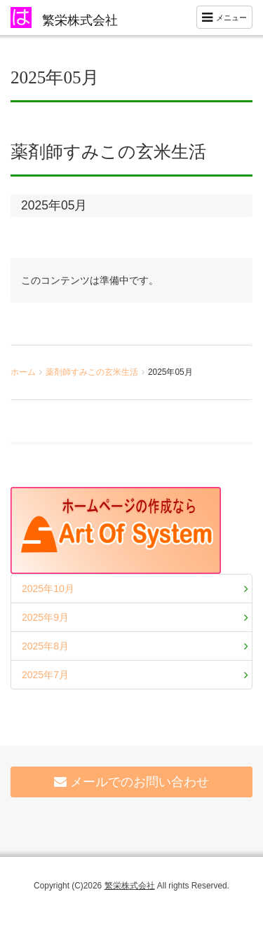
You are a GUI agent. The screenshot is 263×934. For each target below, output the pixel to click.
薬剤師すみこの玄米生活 (92, 372)
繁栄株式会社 (80, 20)
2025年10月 (48, 588)
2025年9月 (45, 617)
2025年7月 (45, 674)
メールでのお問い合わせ (131, 782)
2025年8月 (45, 646)
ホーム (23, 372)
